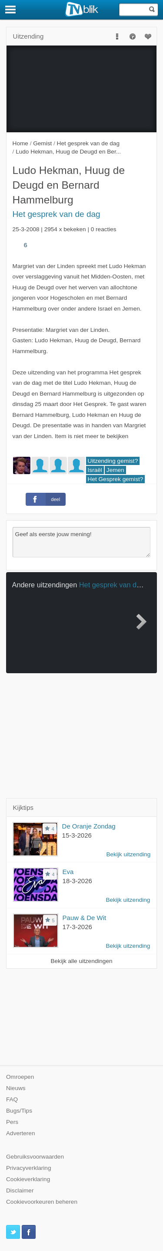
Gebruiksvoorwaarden (35, 1156)
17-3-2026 (77, 926)
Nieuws (16, 1088)
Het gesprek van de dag (56, 214)
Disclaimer (19, 1190)
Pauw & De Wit (84, 917)
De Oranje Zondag (89, 826)
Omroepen (20, 1077)
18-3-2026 (77, 880)
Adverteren (20, 1133)
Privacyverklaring (28, 1168)
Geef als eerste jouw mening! (82, 542)
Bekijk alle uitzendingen (81, 961)
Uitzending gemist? (113, 461)
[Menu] (11, 9)
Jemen (115, 470)
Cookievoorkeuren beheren (41, 1202)
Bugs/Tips (19, 1110)
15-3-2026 (77, 835)
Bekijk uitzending (128, 854)
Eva (68, 871)
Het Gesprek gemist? (115, 479)
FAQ (12, 1099)
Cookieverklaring (28, 1179)
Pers (12, 1122)
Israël (95, 470)
